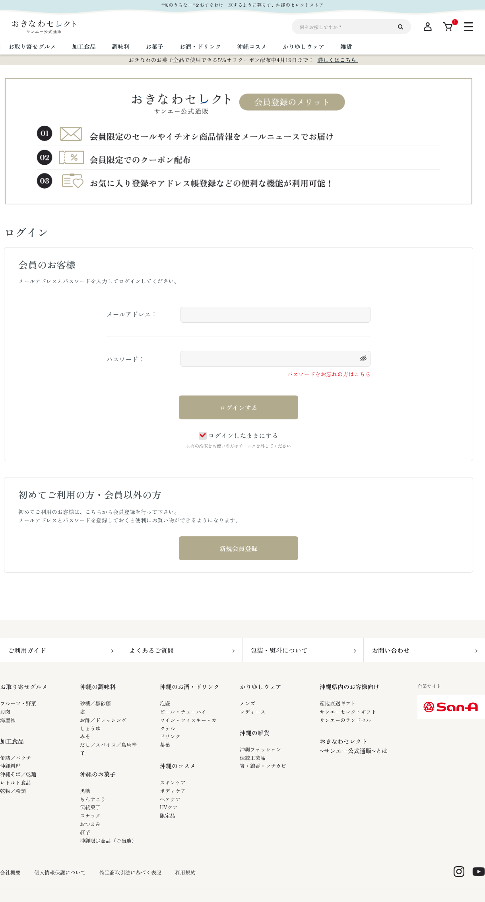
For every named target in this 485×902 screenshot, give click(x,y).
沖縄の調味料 (98, 686)
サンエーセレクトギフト (348, 711)
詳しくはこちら (337, 60)
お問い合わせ (391, 650)
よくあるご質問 (151, 650)
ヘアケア (170, 799)
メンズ (247, 703)
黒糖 (85, 791)
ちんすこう (93, 799)
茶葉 (165, 744)
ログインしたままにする (238, 435)
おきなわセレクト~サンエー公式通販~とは (354, 746)
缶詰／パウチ (15, 758)
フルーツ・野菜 (18, 703)
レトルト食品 (15, 782)
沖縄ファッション (260, 749)
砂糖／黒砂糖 (95, 703)
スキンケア (173, 782)
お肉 (5, 711)
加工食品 (12, 741)
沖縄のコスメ (178, 766)
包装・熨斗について (279, 650)
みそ (85, 736)
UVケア (169, 807)
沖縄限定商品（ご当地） (108, 840)
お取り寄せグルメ (24, 686)
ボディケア (173, 791)
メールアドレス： (132, 314)
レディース (253, 711)
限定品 (167, 815)
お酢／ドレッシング (103, 720)
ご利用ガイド (27, 650)
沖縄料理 (10, 766)
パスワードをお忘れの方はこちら (329, 374)
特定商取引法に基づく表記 (130, 872)
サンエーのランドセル (345, 720)
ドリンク (170, 736)
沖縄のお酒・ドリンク (189, 686)
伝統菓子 (90, 807)
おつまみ (90, 824)
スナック (90, 815)
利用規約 (185, 872)
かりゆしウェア (260, 686)
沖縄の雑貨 (255, 733)
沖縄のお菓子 (98, 774)
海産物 (8, 720)
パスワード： (126, 359)
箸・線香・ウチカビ (263, 766)
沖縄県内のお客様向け (349, 686)
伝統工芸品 (253, 758)
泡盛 (165, 703)
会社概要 (10, 872)
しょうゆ (90, 728)
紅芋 (85, 832)
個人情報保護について (60, 872)
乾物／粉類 (13, 791)
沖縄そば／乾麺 (18, 774)
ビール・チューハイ (183, 711)
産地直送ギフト (338, 703)
